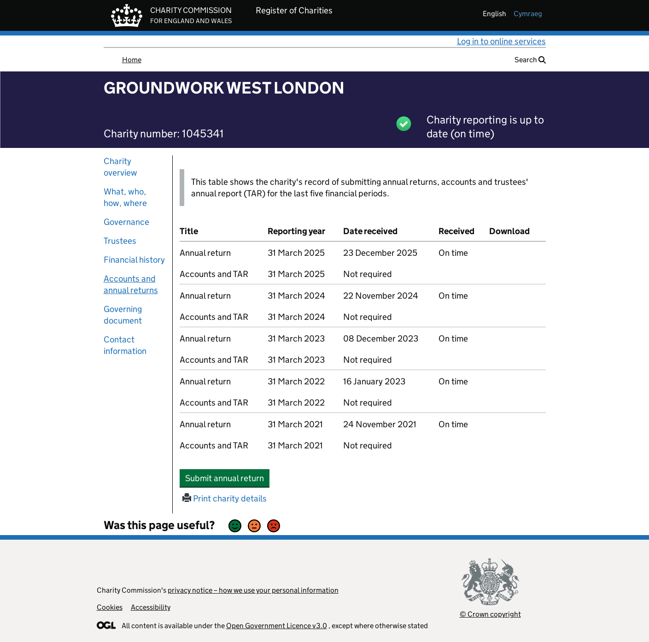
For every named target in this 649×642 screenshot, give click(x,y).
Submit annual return (227, 477)
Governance (126, 222)
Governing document (123, 315)
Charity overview (120, 167)
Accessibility (150, 607)
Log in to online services (501, 41)
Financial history (134, 259)
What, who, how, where (125, 197)
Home (131, 59)
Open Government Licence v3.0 (276, 625)
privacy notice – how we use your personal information (253, 590)
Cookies (110, 607)
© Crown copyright (490, 614)
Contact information (125, 345)
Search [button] (530, 59)
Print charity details (224, 498)
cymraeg (528, 13)
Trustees (120, 241)
